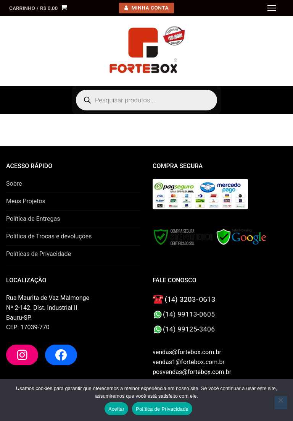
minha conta (146, 8)
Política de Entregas (33, 218)
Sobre (14, 183)
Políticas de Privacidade (38, 253)
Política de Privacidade (162, 409)
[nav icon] (271, 8)
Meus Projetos (25, 201)
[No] (280, 402)
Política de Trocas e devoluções (49, 236)
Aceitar (116, 409)
